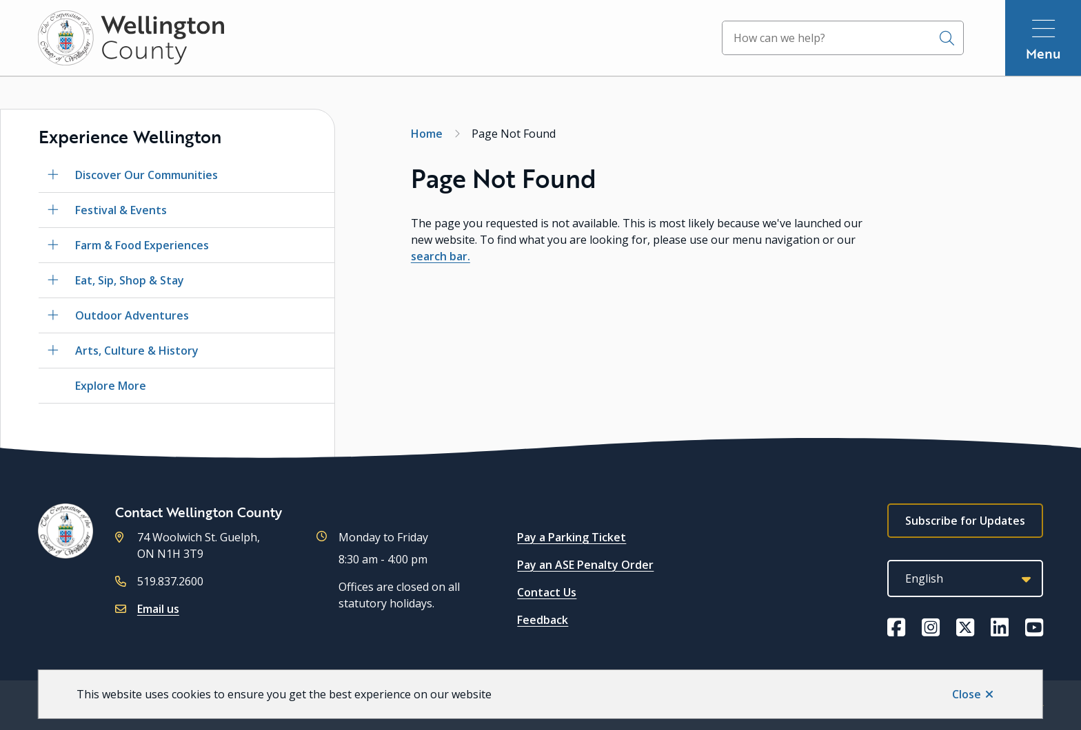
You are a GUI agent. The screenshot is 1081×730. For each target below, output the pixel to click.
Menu (1043, 53)
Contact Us (546, 592)
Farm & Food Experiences (142, 245)
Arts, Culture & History (137, 350)
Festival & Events (121, 210)
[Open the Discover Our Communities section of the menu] (53, 175)
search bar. (440, 256)
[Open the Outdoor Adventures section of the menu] (53, 315)
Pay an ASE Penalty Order (585, 564)
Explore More (110, 385)
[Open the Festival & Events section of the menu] (53, 210)
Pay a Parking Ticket (571, 537)
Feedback (542, 619)
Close (966, 694)
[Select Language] (965, 578)
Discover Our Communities (146, 174)
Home (427, 133)
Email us (158, 608)
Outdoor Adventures (132, 315)
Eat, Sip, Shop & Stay (129, 280)
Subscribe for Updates (965, 520)
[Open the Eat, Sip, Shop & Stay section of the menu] (53, 280)
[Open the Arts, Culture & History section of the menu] (53, 350)
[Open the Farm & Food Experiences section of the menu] (53, 245)
